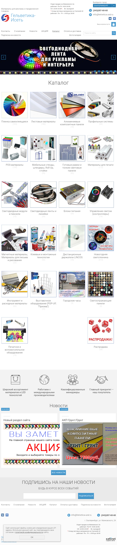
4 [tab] (107, 71)
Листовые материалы (43, 121)
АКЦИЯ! (44, 31)
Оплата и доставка (72, 31)
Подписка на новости (11, 35)
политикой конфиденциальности (29, 532)
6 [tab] (115, 71)
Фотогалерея (75, 35)
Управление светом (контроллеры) (101, 212)
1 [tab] (95, 71)
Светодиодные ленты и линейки (43, 212)
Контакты (5, 31)
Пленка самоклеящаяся (14, 121)
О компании (19, 31)
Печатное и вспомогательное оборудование (14, 350)
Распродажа (101, 347)
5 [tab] (111, 71)
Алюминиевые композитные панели (72, 123)
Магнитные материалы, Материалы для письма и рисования (15, 257)
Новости (33, 31)
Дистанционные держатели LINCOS (72, 256)
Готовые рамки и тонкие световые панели (72, 167)
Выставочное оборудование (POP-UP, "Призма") (43, 303)
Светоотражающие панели (100, 302)
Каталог (56, 31)
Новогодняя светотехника (100, 256)
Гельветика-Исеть (23, 17)
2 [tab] (99, 71)
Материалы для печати (100, 164)
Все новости (58, 472)
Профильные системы (100, 121)
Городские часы (72, 300)
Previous (3, 57)
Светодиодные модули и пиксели (14, 212)
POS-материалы (14, 164)
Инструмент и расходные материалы (14, 302)
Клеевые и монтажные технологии (43, 256)
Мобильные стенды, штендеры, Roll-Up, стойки (43, 167)
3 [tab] (103, 71)
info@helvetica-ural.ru (103, 14)
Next (113, 57)
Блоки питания (72, 211)
